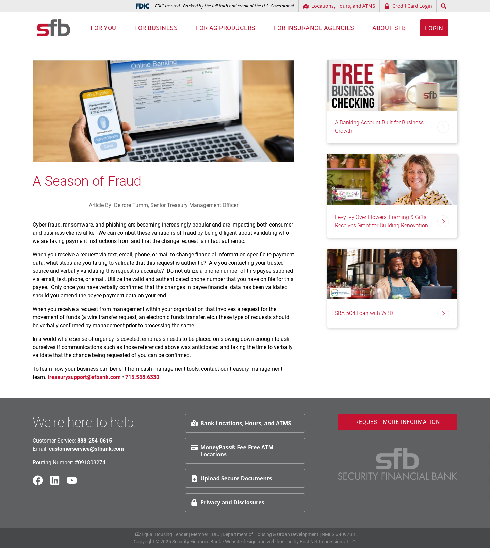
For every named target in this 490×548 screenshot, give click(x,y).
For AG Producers (226, 27)
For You (103, 27)
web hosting (280, 541)
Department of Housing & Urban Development (270, 534)
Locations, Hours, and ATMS (339, 5)
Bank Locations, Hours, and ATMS (241, 423)
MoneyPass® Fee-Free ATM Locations (232, 451)
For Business (156, 27)
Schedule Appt (467, 462)
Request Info (464, 446)
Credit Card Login (408, 5)
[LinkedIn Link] (57, 483)
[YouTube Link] (74, 483)
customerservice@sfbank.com (86, 449)
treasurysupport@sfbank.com (84, 377)
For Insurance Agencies (314, 27)
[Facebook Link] (40, 483)
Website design (241, 541)
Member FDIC (205, 534)
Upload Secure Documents (231, 478)
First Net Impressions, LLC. (328, 541)
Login (434, 28)
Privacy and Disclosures (227, 502)
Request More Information (397, 422)
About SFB (389, 27)
